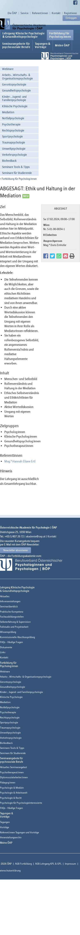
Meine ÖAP (62, 45)
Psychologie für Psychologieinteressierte (21, 802)
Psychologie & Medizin (12, 787)
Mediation (8, 112)
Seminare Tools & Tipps (16, 167)
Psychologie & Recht (11, 797)
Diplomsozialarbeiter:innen (14, 777)
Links (2, 652)
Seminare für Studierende (17, 173)
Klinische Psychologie (14, 106)
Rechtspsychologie (13, 130)
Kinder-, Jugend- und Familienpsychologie (14, 98)
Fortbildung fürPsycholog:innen (60, 35)
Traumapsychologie (13, 142)
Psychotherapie (11, 124)
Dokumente (6, 647)
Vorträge (4, 827)
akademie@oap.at (35, 536)
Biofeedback (9, 160)
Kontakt (56, 13)
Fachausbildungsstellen (12, 616)
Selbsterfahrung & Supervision (15, 621)
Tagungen (5, 822)
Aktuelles (4, 596)
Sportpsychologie (12, 136)
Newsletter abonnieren (15, 550)
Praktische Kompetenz (11, 611)
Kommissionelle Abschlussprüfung (17, 637)
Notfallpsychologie (13, 118)
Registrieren (70, 13)
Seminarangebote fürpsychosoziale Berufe (16, 45)
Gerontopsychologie (14, 84)
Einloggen (71, 17)
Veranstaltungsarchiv (11, 837)
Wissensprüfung (8, 631)
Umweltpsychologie (13, 148)
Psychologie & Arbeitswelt (13, 792)
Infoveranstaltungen (10, 601)
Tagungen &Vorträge (42, 45)
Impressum (70, 863)
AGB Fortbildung (23, 863)
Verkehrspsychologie (14, 154)
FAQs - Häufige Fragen (11, 642)
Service (24, 13)
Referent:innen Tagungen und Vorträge (19, 832)
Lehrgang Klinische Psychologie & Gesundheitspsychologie (23, 35)
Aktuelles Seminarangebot (13, 767)
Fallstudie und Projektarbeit (14, 626)
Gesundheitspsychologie (16, 90)
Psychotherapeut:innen (12, 772)
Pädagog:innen (7, 782)
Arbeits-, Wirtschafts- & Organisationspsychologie (17, 76)
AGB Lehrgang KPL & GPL (48, 863)
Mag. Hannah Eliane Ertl (19, 461)
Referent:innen (40, 13)
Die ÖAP (12, 13)
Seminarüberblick (9, 606)
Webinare (8, 69)
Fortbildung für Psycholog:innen (18, 178)
